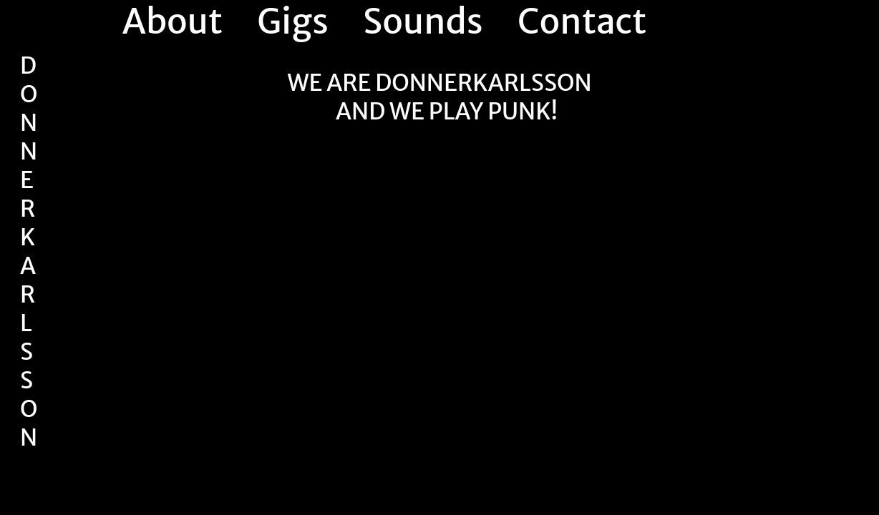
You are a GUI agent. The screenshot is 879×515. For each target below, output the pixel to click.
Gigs (293, 21)
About (172, 21)
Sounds (423, 21)
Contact (582, 21)
